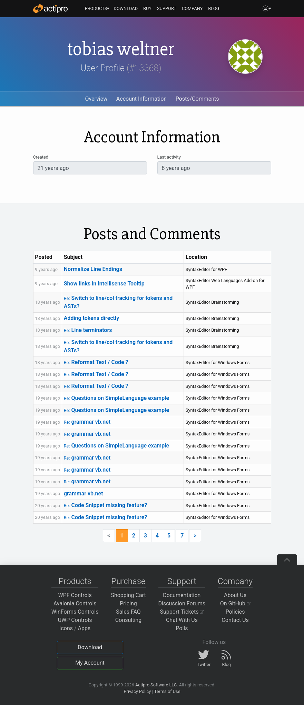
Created (40, 157)
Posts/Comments (197, 98)
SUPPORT (166, 8)
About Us (235, 595)
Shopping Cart (128, 595)
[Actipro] (50, 9)
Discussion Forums (182, 603)
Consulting (128, 620)
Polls (182, 628)
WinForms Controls (75, 611)
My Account (90, 662)
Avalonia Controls (75, 603)
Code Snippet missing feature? (105, 505)
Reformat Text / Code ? (96, 362)
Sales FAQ (128, 611)
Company (235, 581)
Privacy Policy (137, 691)
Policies (235, 611)
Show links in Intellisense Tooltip (104, 283)
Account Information (141, 98)
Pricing (128, 603)
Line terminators (88, 330)
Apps (84, 628)
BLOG (213, 8)
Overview (96, 98)
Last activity (169, 157)
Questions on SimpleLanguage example (116, 398)
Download (90, 647)
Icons (66, 628)
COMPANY (192, 8)
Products (75, 581)
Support (181, 581)
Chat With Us (182, 620)
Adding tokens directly (91, 318)
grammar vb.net (87, 422)
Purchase (128, 581)
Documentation (181, 595)
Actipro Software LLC (156, 684)
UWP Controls (75, 620)
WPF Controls (75, 595)
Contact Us (235, 620)
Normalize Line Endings (93, 269)
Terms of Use (167, 691)
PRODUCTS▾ (97, 8)
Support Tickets (182, 611)
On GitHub (235, 603)
